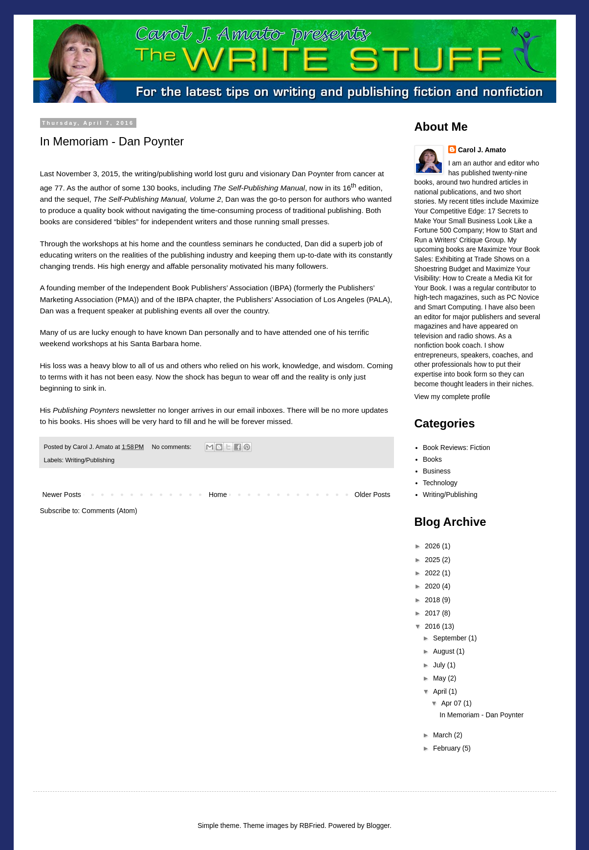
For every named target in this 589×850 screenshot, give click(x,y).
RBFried (311, 825)
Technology (440, 483)
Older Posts (372, 494)
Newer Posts (62, 494)
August (444, 651)
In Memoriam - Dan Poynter (112, 141)
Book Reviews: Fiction (456, 447)
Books (432, 459)
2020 (433, 586)
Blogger (377, 825)
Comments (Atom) (109, 511)
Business (437, 471)
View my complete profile (452, 397)
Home (218, 494)
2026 (433, 546)
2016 (433, 626)
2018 (433, 600)
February (447, 748)
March (443, 735)
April (441, 691)
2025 (433, 560)
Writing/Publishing (90, 460)
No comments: (172, 447)
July (440, 665)
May (440, 678)
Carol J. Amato (482, 150)
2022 (433, 573)
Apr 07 (452, 703)
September (450, 638)
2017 (433, 613)
